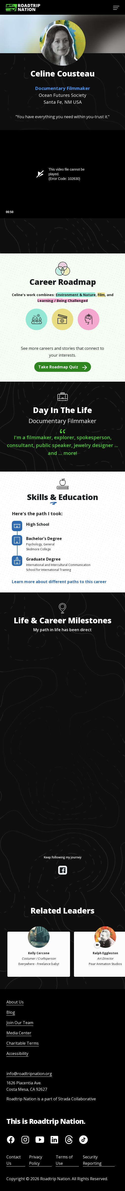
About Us (15, 1002)
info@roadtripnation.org (29, 1073)
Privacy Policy (35, 1160)
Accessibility (17, 1053)
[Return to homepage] (23, 7)
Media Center (18, 1033)
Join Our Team (19, 1022)
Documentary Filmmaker (62, 88)
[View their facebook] (63, 870)
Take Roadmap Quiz (62, 367)
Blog (10, 1012)
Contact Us (13, 1160)
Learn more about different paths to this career (59, 581)
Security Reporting (92, 1160)
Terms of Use (64, 1160)
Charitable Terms (22, 1043)
